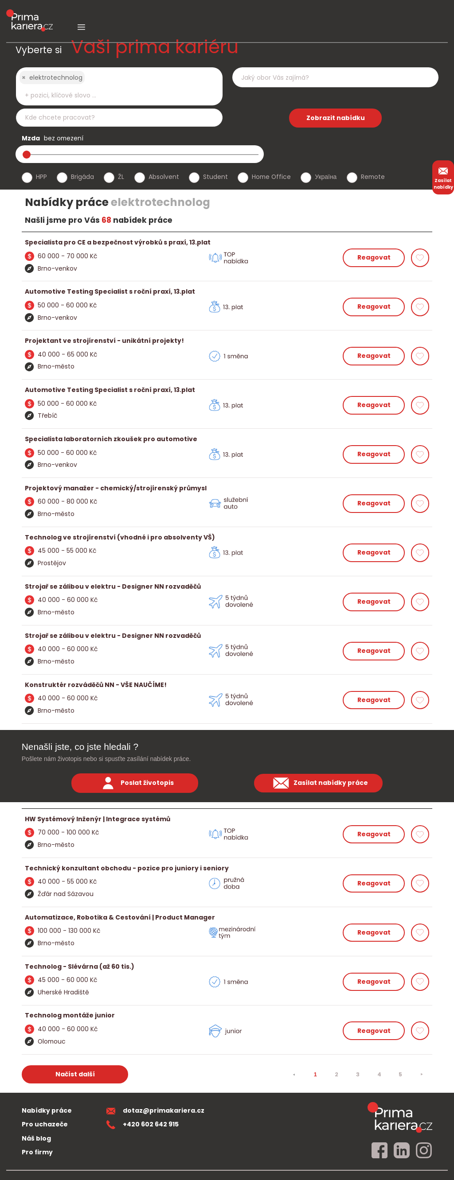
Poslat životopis (135, 783)
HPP (41, 176)
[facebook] (379, 1150)
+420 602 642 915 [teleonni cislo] (142, 1124)
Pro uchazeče (45, 1124)
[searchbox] (113, 95)
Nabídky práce (47, 1110)
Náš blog (36, 1138)
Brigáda (82, 176)
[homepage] (400, 1117)
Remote (373, 176)
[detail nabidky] (227, 242)
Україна (326, 176)
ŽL (121, 176)
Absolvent (164, 176)
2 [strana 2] (336, 1074)
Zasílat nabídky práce (318, 783)
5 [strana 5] (400, 1074)
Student (215, 176)
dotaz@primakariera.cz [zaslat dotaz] (155, 1110)
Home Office (271, 176)
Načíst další (75, 1074)
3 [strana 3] (358, 1074)
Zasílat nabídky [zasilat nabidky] (443, 177)
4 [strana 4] (379, 1074)
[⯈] (421, 1075)
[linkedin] (401, 1150)
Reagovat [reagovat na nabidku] (374, 257)
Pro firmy (37, 1152)
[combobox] (119, 86)
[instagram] (423, 1150)
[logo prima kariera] (29, 14)
